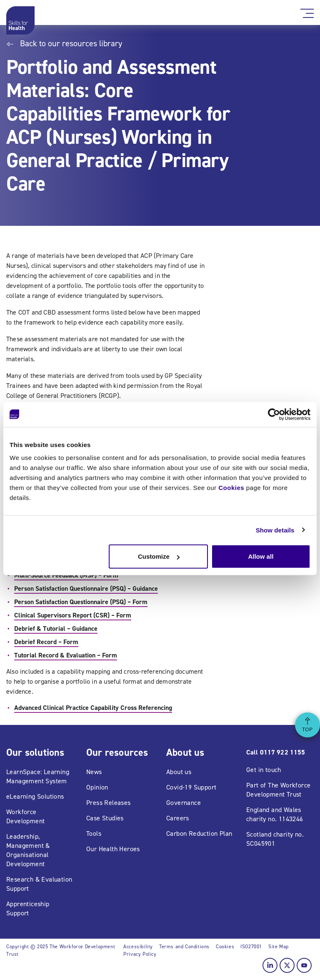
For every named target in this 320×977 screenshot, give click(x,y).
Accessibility (138, 946)
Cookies (231, 487)
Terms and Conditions (184, 946)
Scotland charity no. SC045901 (275, 839)
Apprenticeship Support (28, 908)
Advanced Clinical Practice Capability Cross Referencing (93, 707)
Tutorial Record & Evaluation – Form (65, 655)
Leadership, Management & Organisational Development (28, 850)
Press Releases (108, 802)
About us (178, 771)
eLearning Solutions (35, 796)
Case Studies (105, 818)
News (94, 771)
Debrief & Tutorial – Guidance (56, 628)
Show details (275, 529)
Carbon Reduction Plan (199, 833)
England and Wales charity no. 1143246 (274, 814)
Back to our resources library (64, 43)
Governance (183, 802)
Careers (177, 818)
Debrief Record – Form (46, 641)
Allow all (260, 556)
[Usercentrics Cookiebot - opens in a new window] (274, 414)
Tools (93, 833)
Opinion (97, 787)
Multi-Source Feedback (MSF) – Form (66, 575)
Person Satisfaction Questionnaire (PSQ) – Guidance (86, 588)
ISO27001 (251, 946)
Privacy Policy (139, 954)
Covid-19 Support (191, 787)
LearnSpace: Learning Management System (37, 776)
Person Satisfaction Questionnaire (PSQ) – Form (81, 601)
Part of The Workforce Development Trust (278, 790)
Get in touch (263, 769)
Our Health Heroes (113, 849)
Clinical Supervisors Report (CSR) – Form (72, 615)
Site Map (278, 946)
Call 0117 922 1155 (275, 752)
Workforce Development (25, 816)
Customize (159, 556)
